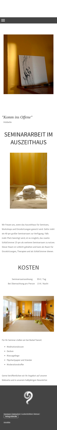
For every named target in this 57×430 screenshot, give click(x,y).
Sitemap (36, 414)
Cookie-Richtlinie (27, 414)
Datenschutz (16, 414)
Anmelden (7, 422)
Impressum (7, 414)
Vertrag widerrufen (11, 416)
